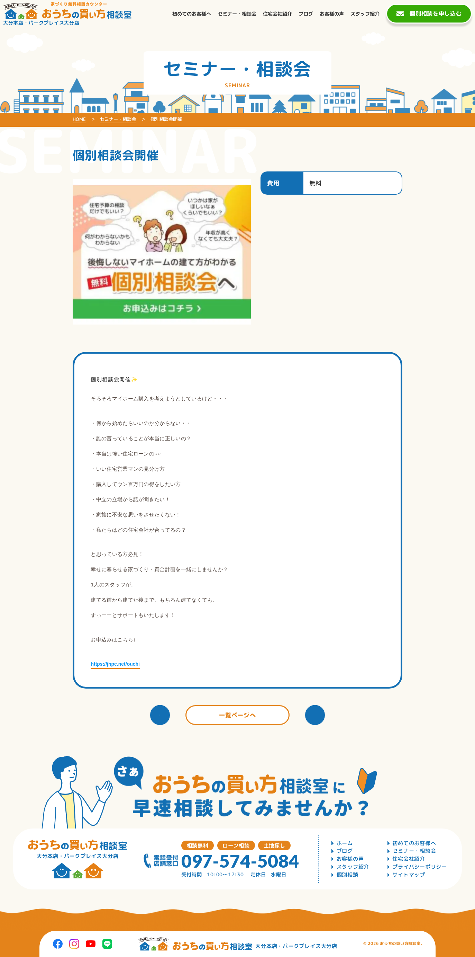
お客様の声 (350, 858)
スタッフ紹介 (353, 866)
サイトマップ (408, 874)
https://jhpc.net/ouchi (115, 664)
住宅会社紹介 (408, 858)
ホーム (345, 843)
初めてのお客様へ (414, 843)
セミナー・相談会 (414, 850)
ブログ (345, 850)
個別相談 (347, 874)
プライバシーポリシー (419, 866)
